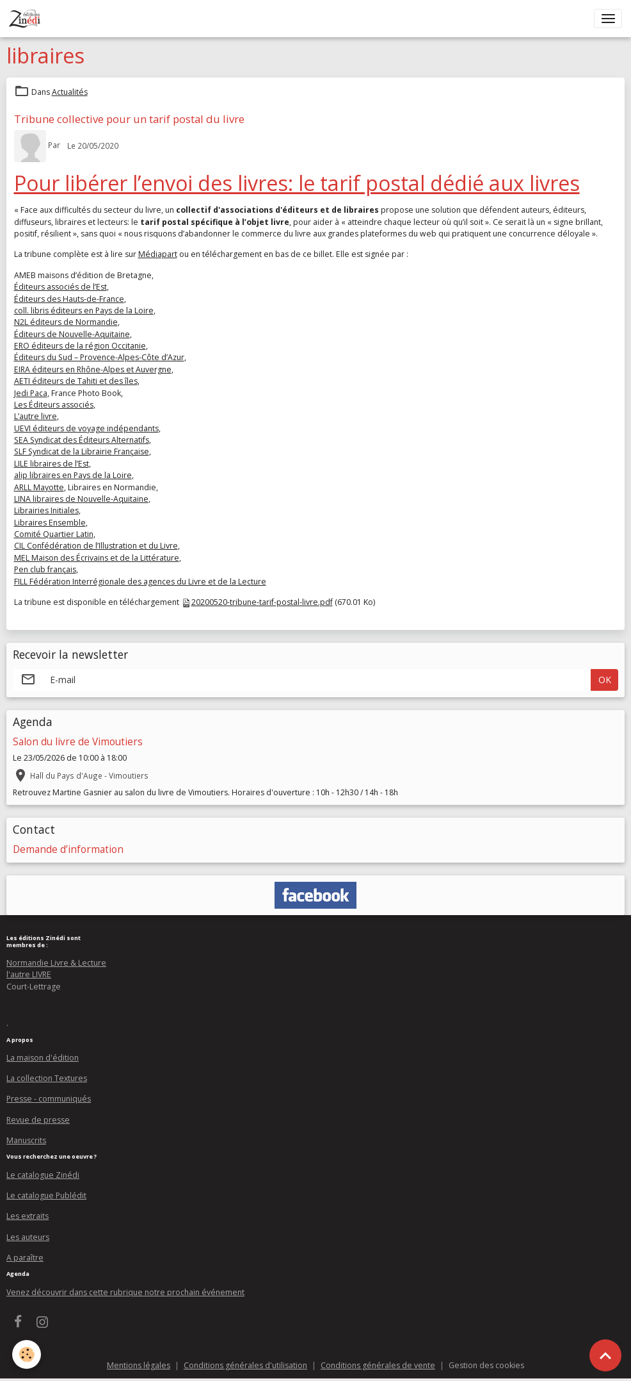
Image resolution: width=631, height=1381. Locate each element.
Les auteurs (27, 1237)
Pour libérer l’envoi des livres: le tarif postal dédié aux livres (297, 183)
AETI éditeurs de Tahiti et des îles (76, 381)
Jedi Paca (30, 393)
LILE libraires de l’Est (51, 463)
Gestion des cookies (486, 1365)
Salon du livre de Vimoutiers (78, 741)
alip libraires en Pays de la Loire (73, 475)
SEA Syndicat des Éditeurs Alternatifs (81, 439)
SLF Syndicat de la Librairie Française (81, 451)
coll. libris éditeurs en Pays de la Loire (84, 310)
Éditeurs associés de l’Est (60, 286)
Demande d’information (68, 849)
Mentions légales (138, 1365)
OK (604, 680)
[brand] (27, 18)
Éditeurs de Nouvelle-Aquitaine (72, 334)
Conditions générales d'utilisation (245, 1365)
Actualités (70, 92)
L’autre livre (35, 416)
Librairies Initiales (46, 510)
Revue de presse (38, 1119)
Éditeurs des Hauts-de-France (69, 299)
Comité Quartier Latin (53, 534)
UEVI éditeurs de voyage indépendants (86, 428)
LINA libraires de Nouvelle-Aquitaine (81, 498)
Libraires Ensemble (50, 522)
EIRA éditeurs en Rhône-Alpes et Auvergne (93, 369)
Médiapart (157, 254)
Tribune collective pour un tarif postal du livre (129, 119)
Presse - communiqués (48, 1098)
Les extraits (27, 1216)
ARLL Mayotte (39, 487)
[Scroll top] (605, 1355)
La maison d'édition (42, 1057)
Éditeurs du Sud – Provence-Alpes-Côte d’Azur (99, 357)
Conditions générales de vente (378, 1365)
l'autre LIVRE (28, 974)
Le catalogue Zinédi (42, 1175)
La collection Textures (46, 1078)
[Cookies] (27, 1354)
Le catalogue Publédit (46, 1195)
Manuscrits (26, 1140)
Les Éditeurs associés (53, 404)
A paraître (25, 1257)
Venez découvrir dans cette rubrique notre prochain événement (125, 1292)
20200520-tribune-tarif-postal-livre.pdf (262, 602)
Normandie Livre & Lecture (56, 962)
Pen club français (45, 569)
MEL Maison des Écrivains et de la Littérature (96, 557)
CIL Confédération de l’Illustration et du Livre (96, 545)
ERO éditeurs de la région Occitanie (80, 345)
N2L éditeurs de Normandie (66, 322)
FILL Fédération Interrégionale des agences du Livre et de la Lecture (140, 581)
